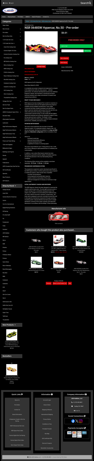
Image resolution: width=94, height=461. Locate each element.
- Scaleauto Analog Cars (9, 83)
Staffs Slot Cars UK (8, 305)
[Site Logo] (16, 9)
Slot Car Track (12, 105)
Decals (12, 155)
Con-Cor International (8, 204)
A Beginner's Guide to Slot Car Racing (17, 420)
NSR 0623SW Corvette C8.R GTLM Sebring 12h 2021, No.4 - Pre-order (36, 248)
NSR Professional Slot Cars (17, 426)
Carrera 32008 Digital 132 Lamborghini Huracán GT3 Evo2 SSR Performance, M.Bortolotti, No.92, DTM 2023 (12, 338)
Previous (48, 283)
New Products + (9, 325)
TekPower (5, 316)
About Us (17, 400)
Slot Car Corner (7, 294)
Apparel (5, 159)
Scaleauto (5, 280)
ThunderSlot (6, 319)
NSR (4, 244)
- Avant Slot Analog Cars (9, 47)
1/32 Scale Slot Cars (35, 21)
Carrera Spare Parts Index (17, 440)
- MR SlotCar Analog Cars (9, 61)
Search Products (36, 16)
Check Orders (47, 405)
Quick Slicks (6, 262)
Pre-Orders (20, 16)
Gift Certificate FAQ (47, 438)
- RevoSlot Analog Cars (9, 79)
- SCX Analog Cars (8, 90)
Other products (59, 223)
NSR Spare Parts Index (17, 430)
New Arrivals (12, 29)
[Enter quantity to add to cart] (72, 50)
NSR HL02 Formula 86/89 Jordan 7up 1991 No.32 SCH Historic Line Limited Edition (81, 248)
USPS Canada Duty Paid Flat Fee (11, 166)
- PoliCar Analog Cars (8, 72)
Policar (4, 251)
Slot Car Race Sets (12, 36)
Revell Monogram (7, 269)
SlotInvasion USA (7, 301)
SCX (4, 287)
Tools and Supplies (7, 144)
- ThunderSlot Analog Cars (10, 97)
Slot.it (4, 298)
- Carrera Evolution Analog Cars (11, 54)
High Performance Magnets (10, 126)
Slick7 (4, 291)
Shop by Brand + (9, 186)
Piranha (5, 247)
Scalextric (5, 283)
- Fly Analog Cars (7, 58)
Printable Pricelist (47, 429)
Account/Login (47, 400)
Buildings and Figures (8, 152)
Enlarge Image (41, 66)
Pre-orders (12, 32)
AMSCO (28, 16)
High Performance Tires (12, 133)
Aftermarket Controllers (9, 119)
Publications (12, 162)
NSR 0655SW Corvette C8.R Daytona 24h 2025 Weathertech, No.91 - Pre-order (81, 270)
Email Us (77, 410)
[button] (86, 3)
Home (5, 3)
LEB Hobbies (6, 233)
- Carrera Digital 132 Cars (9, 50)
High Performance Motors (12, 130)
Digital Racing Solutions (9, 207)
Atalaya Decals (6, 189)
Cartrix (4, 200)
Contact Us (46, 16)
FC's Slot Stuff (6, 215)
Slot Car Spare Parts (12, 108)
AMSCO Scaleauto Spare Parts (12, 112)
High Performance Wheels (12, 137)
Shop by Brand (11, 16)
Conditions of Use (47, 424)
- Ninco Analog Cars (8, 65)
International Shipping (47, 414)
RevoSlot (5, 272)
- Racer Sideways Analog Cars (11, 76)
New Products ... (7, 177)
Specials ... (5, 173)
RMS (4, 276)
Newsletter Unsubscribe (47, 448)
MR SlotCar (6, 236)
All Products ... (6, 180)
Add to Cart (87, 51)
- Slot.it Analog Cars (8, 94)
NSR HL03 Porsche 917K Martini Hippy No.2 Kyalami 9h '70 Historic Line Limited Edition (12, 373)
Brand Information (17, 414)
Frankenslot (6, 222)
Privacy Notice (47, 419)
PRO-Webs (64, 457)
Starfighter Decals (7, 309)
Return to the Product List (59, 283)
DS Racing (5, 211)
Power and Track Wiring (12, 141)
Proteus (5, 258)
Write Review (64, 62)
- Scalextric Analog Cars (9, 86)
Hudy (4, 225)
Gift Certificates (7, 170)
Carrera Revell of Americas (9, 197)
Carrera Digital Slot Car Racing (17, 435)
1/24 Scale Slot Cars (12, 39)
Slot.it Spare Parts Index (17, 445)
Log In (11, 3)
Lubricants (5, 123)
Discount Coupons (47, 443)
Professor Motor (7, 254)
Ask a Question (64, 58)
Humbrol (5, 229)
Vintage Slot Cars (12, 101)
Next (70, 283)
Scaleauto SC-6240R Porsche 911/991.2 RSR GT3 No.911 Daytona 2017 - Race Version (58, 248)
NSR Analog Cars (46, 21)
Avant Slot (5, 193)
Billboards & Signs (7, 148)
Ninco (4, 240)
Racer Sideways (7, 265)
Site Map (47, 433)
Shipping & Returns (47, 409)
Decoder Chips (6, 115)
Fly (3, 218)
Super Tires (6, 312)
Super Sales (6, 25)
